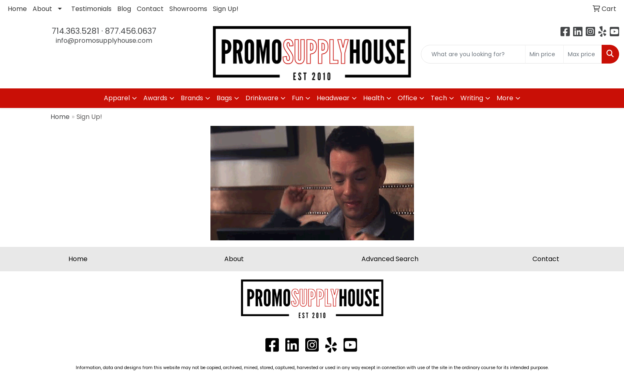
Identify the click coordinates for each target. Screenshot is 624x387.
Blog (124, 8)
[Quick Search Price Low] (544, 54)
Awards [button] (155, 98)
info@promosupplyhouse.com (104, 40)
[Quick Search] (473, 54)
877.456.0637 (130, 31)
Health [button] (373, 98)
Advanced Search (389, 259)
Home (17, 8)
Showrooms (188, 8)
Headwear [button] (333, 98)
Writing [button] (471, 98)
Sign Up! (226, 8)
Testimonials (91, 8)
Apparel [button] (117, 98)
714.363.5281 (75, 31)
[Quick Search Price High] (582, 54)
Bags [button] (224, 98)
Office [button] (407, 98)
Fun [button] (297, 98)
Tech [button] (439, 98)
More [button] (505, 98)
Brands (192, 98)
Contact (150, 8)
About (42, 8)
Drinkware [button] (261, 98)
